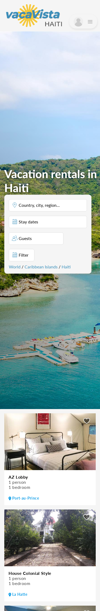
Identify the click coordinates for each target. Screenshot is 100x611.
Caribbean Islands (41, 266)
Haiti (66, 266)
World (15, 266)
